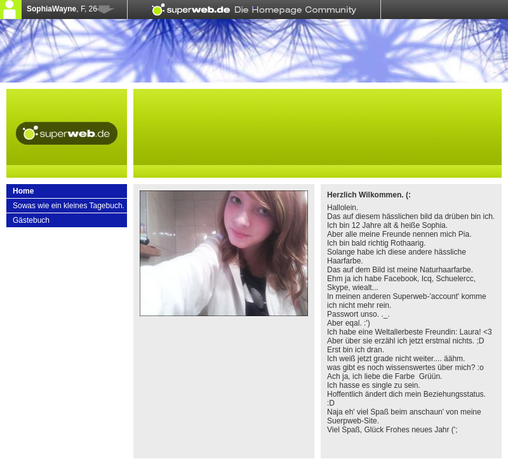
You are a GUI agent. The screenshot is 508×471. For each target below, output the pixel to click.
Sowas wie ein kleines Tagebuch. (68, 205)
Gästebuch (31, 220)
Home (23, 191)
